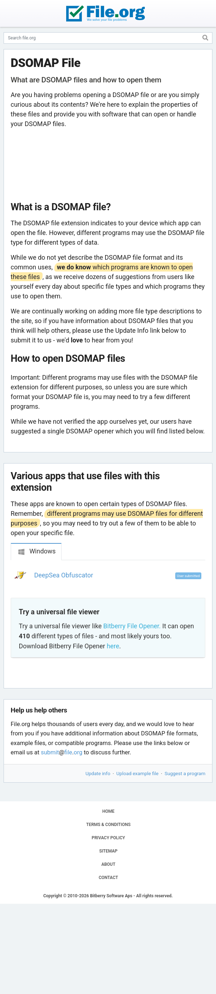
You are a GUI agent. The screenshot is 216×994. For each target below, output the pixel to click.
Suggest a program (185, 773)
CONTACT (108, 877)
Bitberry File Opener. (132, 626)
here (113, 646)
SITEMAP (108, 851)
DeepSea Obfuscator (63, 575)
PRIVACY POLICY (108, 837)
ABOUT (108, 864)
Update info (97, 773)
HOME (108, 811)
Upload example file (137, 773)
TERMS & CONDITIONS (108, 824)
